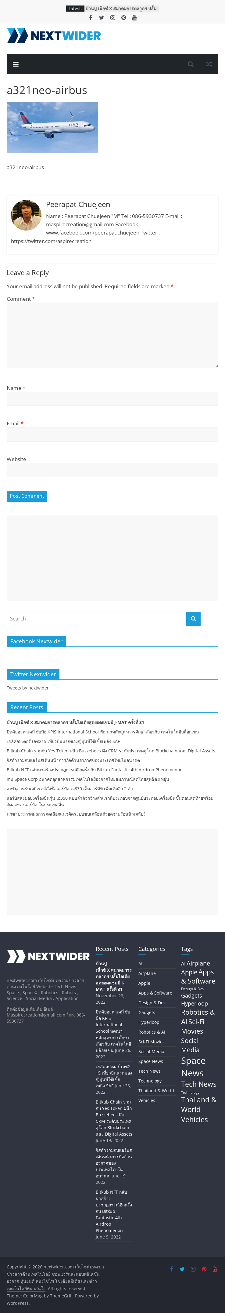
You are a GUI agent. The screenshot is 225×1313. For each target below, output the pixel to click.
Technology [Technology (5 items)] (190, 1092)
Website (16, 459)
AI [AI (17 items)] (183, 963)
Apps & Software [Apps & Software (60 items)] (198, 976)
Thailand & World (156, 1090)
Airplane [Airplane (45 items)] (198, 963)
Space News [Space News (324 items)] (193, 1066)
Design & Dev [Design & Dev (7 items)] (192, 988)
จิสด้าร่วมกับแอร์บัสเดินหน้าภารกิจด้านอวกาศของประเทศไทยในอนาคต (73, 760)
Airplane (147, 973)
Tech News (149, 1071)
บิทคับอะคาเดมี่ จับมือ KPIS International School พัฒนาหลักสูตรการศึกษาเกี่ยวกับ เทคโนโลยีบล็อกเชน (103, 732)
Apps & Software (155, 993)
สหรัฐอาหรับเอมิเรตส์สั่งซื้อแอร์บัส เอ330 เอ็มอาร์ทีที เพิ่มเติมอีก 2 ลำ (70, 788)
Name (16, 387)
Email (15, 423)
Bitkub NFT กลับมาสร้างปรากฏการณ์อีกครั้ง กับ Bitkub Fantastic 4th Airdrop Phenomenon (95, 770)
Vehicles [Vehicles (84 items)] (194, 1119)
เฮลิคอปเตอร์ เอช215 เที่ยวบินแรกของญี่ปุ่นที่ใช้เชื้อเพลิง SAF (63, 741)
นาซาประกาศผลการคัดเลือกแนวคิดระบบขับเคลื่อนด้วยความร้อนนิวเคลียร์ (76, 814)
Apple (144, 983)
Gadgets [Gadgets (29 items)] (191, 995)
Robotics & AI (151, 1032)
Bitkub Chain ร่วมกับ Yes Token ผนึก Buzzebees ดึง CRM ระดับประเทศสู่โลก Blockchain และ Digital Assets (111, 751)
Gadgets (146, 1012)
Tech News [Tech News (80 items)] (198, 1084)
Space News (150, 1061)
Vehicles (146, 1100)
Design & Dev (152, 1003)
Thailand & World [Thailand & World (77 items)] (198, 1104)
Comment (21, 298)
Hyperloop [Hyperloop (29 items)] (194, 1003)
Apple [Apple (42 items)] (189, 972)
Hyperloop (148, 1022)
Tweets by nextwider (28, 688)
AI (140, 963)
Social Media (151, 1051)
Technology (150, 1081)
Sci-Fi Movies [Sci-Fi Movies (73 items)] (193, 1026)
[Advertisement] (112, 558)
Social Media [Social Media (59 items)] (190, 1045)
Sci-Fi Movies (151, 1042)
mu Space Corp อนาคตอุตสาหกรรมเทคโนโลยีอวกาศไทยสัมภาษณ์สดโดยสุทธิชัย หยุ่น (88, 779)
